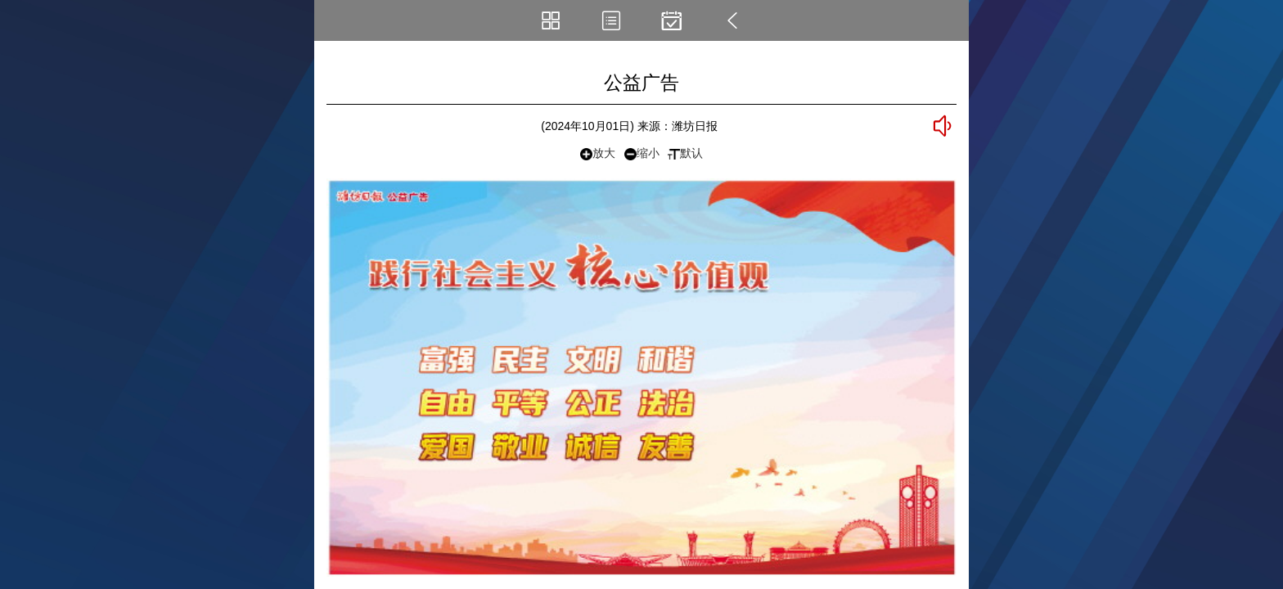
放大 (597, 153)
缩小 (642, 153)
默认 (685, 153)
